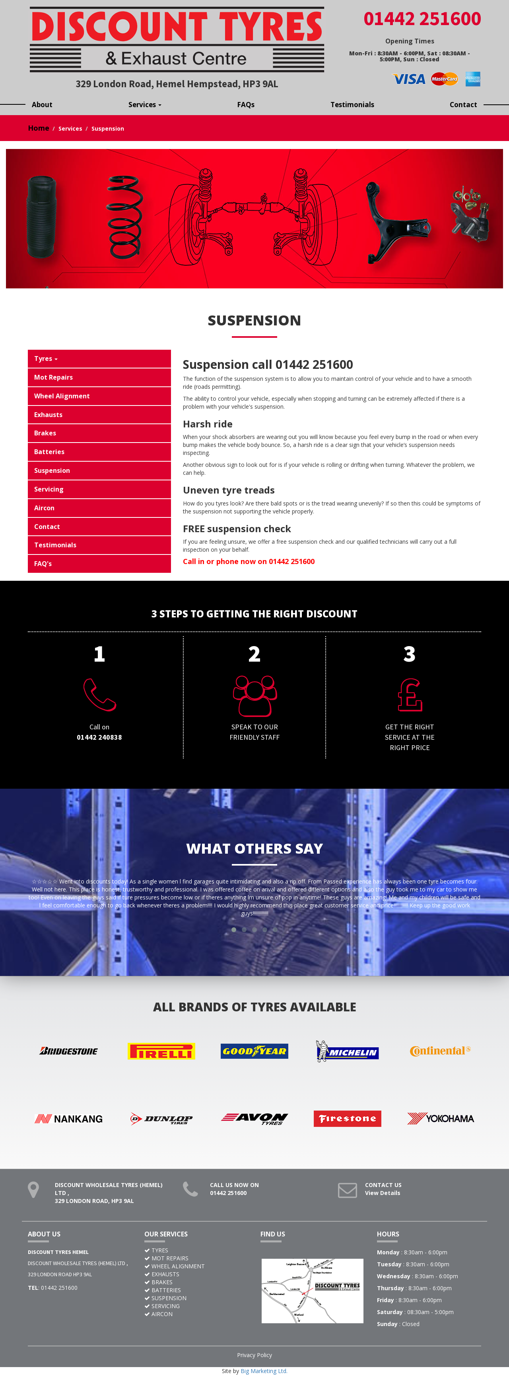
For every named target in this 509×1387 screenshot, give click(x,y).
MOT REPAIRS (170, 1266)
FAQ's (43, 563)
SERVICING (166, 1314)
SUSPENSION (169, 1306)
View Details (382, 1201)
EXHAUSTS (165, 1282)
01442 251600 (228, 1201)
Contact (463, 104)
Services (144, 104)
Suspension (52, 470)
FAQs (245, 104)
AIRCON (162, 1322)
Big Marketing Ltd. (264, 1379)
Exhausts (48, 414)
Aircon (44, 507)
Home (38, 128)
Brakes (45, 433)
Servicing (49, 489)
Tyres (46, 358)
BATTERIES (166, 1298)
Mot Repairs (53, 377)
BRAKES (162, 1290)
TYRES (160, 1258)
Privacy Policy (254, 1363)
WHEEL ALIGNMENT (178, 1274)
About (42, 104)
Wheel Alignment (62, 396)
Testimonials (352, 104)
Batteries (49, 451)
